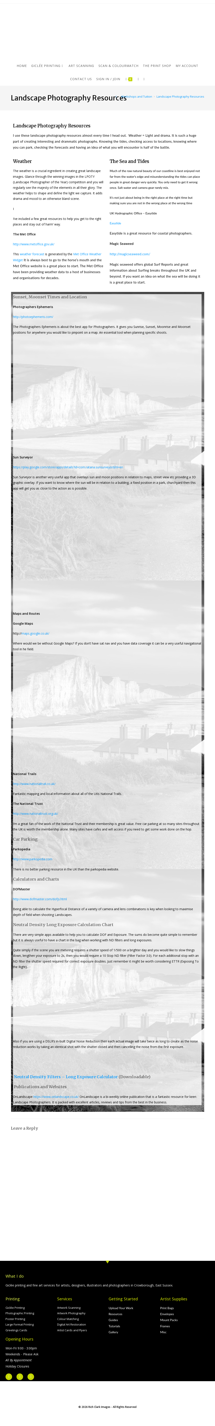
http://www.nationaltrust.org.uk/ (35, 813)
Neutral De (24, 1076)
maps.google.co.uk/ (35, 633)
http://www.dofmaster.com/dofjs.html (40, 899)
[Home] (116, 96)
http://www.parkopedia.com (32, 859)
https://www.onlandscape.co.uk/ (56, 1097)
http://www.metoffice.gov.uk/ (33, 244)
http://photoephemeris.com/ (33, 317)
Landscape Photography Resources (180, 96)
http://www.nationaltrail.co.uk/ (34, 784)
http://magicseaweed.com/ (130, 254)
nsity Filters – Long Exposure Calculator (76, 1076)
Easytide (115, 223)
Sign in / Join (108, 79)
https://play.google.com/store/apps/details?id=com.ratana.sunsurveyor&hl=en (68, 467)
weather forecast (32, 254)
